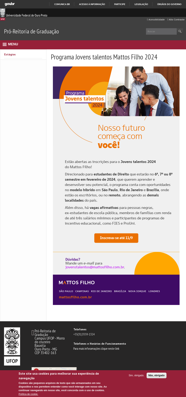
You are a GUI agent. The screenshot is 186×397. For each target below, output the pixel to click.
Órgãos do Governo (169, 4)
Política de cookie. (28, 394)
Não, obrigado (156, 375)
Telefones (79, 329)
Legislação (141, 4)
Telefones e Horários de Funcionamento (99, 343)
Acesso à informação (92, 4)
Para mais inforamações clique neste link (96, 348)
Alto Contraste (176, 19)
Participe (119, 4)
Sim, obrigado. (136, 375)
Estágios (10, 54)
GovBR (10, 4)
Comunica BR (62, 4)
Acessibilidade (155, 19)
